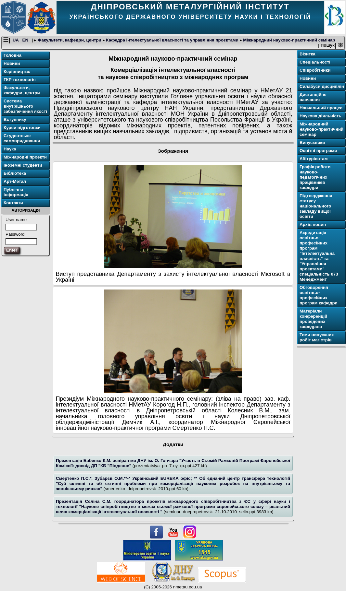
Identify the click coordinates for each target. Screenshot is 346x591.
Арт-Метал (15, 181)
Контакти (13, 202)
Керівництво (17, 71)
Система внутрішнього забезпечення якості (25, 106)
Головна (12, 55)
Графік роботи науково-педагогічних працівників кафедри (315, 177)
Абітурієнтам (314, 158)
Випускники (312, 142)
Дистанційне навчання (313, 97)
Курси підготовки (22, 127)
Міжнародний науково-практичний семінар (288, 40)
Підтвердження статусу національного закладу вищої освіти (316, 206)
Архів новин (313, 224)
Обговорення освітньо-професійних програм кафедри (319, 295)
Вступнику (15, 119)
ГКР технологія (20, 79)
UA (16, 40)
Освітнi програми (318, 150)
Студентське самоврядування (22, 138)
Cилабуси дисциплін (322, 86)
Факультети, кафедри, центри (69, 40)
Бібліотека (15, 173)
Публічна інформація (16, 192)
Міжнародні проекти (25, 157)
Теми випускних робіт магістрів (317, 337)
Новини (12, 63)
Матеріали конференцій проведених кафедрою (313, 319)
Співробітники (315, 70)
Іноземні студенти (23, 165)
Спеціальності (315, 62)
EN (26, 40)
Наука (10, 149)
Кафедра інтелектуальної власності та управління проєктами (172, 40)
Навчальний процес (321, 107)
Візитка (307, 54)
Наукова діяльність (320, 115)
